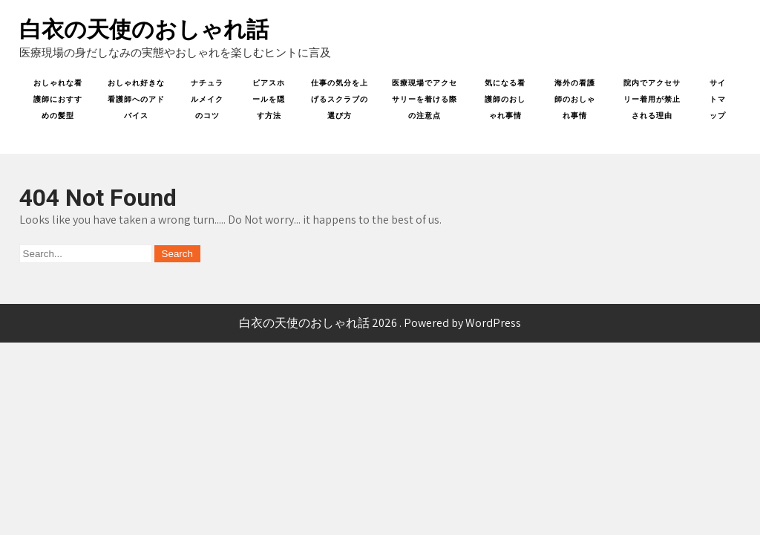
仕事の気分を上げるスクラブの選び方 (339, 99)
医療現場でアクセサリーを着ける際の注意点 (424, 99)
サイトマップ (718, 99)
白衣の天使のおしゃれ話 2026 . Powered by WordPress (380, 323)
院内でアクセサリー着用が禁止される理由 (652, 99)
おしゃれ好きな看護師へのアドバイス (136, 99)
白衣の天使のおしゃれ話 (144, 29)
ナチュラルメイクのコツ (207, 99)
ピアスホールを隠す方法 (268, 99)
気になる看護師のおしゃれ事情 (505, 99)
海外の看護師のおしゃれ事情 (574, 99)
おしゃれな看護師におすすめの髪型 (57, 99)
